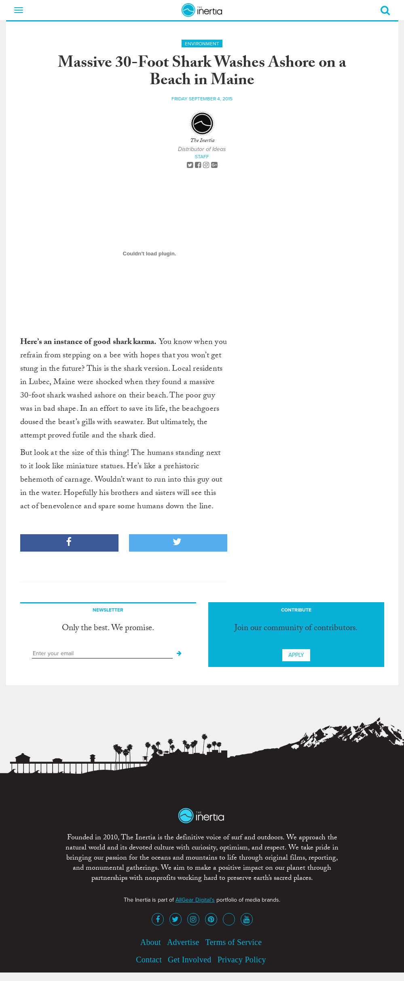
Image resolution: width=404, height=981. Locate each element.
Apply (296, 655)
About (150, 942)
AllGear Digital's (195, 899)
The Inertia (202, 141)
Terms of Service (233, 942)
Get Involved (189, 959)
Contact (149, 959)
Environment (202, 44)
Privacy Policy (242, 959)
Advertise (183, 942)
